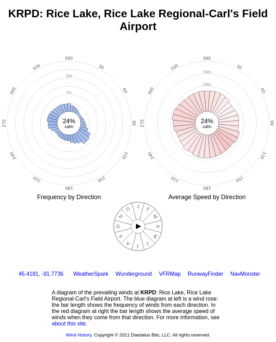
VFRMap (170, 274)
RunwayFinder (205, 274)
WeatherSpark (90, 274)
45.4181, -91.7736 (41, 274)
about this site (69, 323)
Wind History (78, 335)
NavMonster (245, 274)
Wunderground (134, 274)
